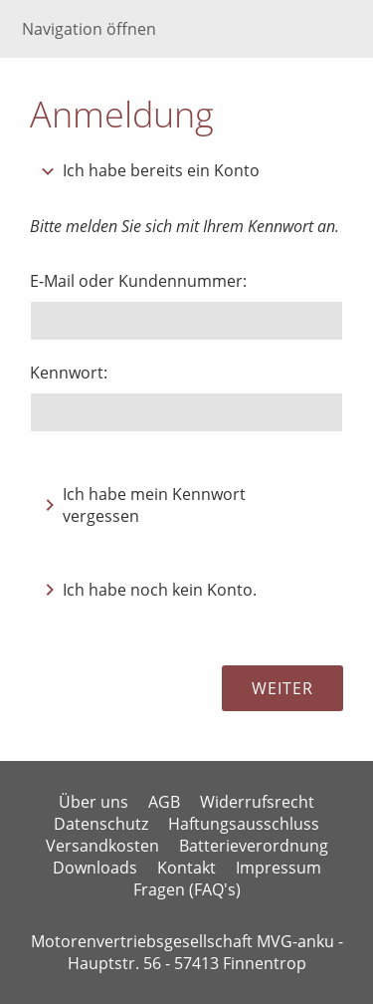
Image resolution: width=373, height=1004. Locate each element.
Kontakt (186, 867)
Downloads (95, 867)
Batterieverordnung (253, 846)
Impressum (278, 867)
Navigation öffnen (89, 29)
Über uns (93, 802)
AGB (164, 802)
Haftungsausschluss (243, 824)
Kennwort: (68, 372)
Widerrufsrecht (257, 802)
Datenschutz (101, 824)
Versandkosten (102, 846)
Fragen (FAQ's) (187, 889)
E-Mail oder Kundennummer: (138, 281)
